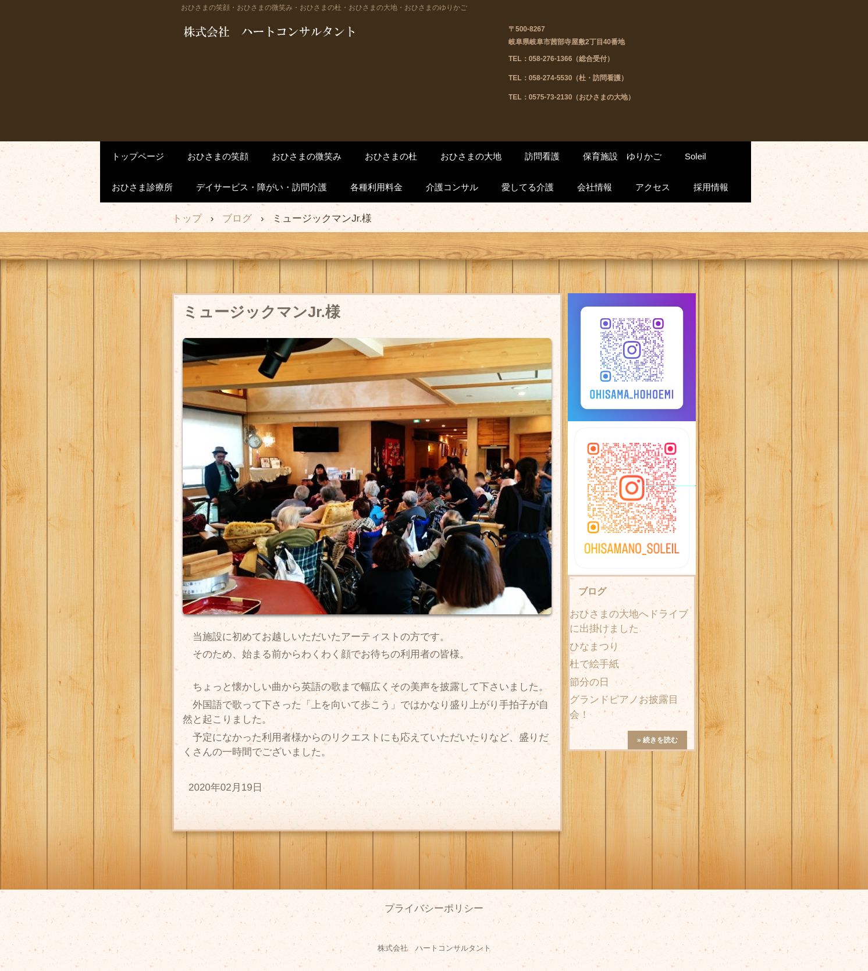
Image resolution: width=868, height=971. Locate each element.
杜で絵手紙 (594, 664)
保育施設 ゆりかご (622, 156)
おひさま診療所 (142, 187)
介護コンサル (452, 187)
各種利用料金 (376, 187)
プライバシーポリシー (434, 908)
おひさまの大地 (470, 156)
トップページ (138, 156)
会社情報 (594, 187)
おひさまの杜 (391, 156)
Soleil (695, 156)
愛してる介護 (527, 187)
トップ (187, 218)
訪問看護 (542, 156)
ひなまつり (594, 646)
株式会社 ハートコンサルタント (300, 32)
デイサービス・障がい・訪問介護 (261, 187)
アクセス (652, 187)
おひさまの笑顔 (217, 156)
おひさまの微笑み (306, 156)
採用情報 (710, 187)
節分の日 (589, 682)
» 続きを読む (657, 740)
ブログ (237, 218)
